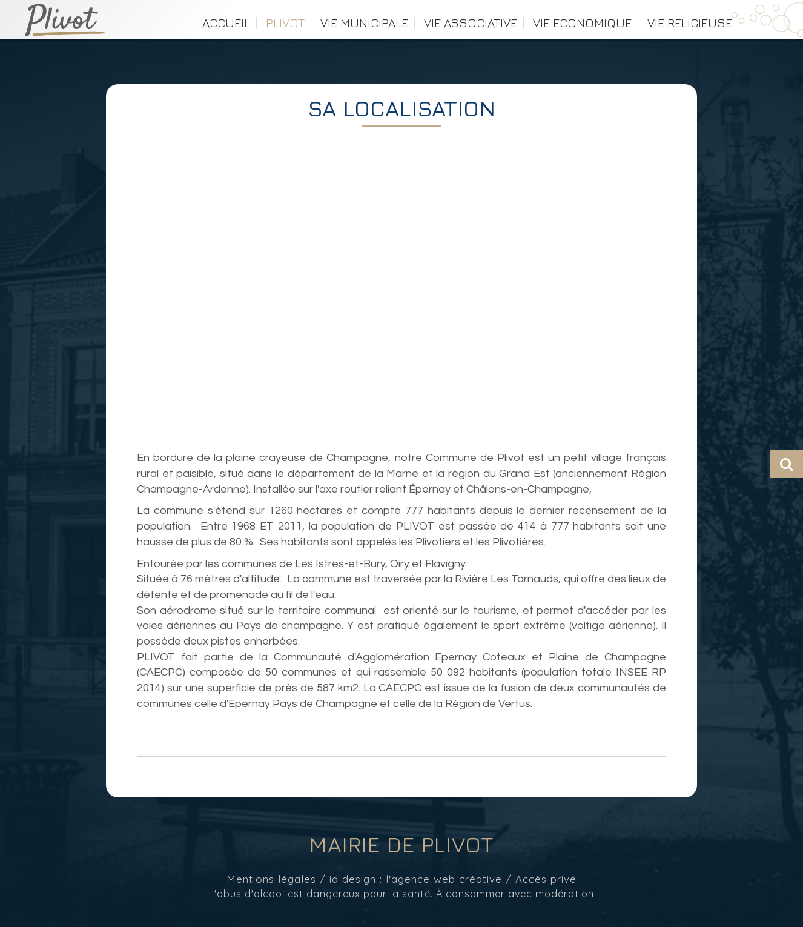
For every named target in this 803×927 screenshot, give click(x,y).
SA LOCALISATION (401, 108)
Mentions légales (271, 878)
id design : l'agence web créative (415, 878)
